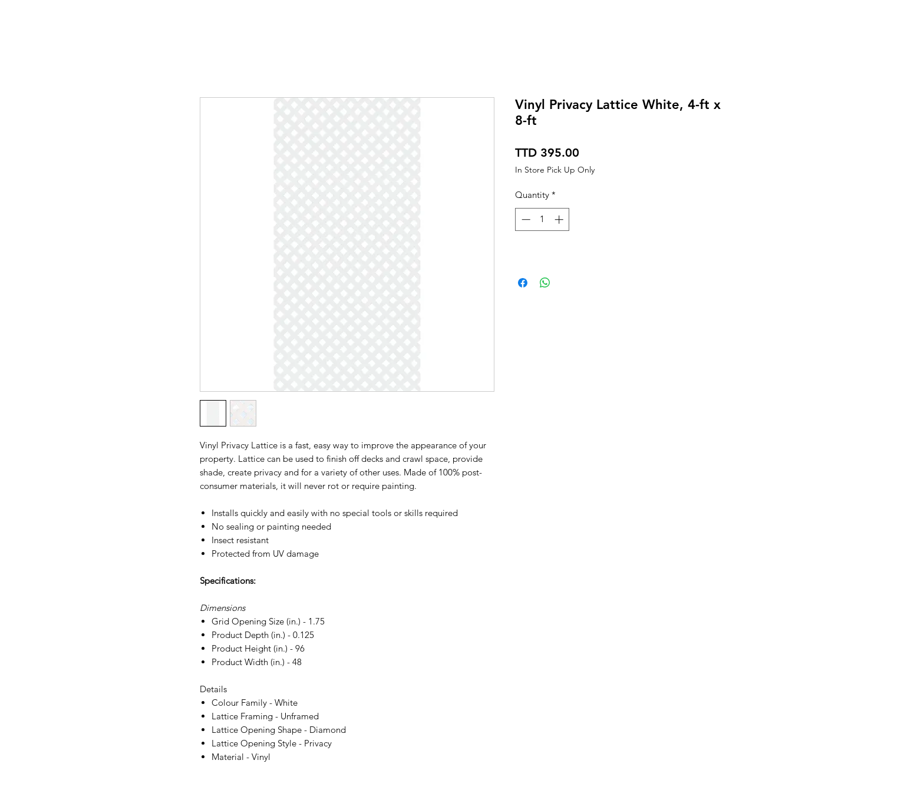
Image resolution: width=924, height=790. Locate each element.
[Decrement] (525, 219)
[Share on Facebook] (523, 283)
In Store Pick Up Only (555, 170)
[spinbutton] (542, 219)
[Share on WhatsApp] (545, 283)
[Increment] (560, 219)
